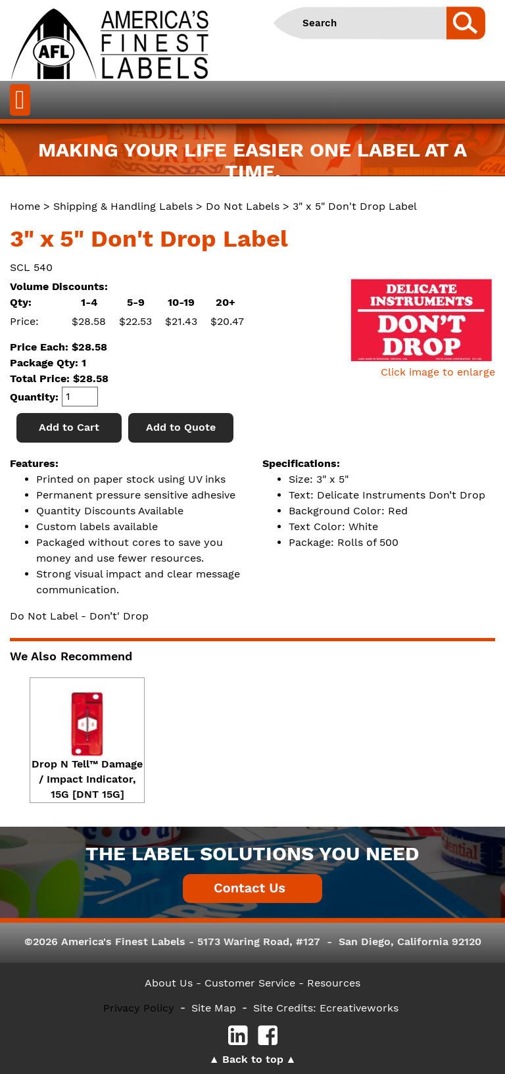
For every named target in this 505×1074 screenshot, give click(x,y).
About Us (169, 983)
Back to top (252, 1059)
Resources (333, 983)
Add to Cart (69, 427)
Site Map (213, 1008)
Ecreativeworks (359, 1008)
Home (25, 206)
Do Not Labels (242, 206)
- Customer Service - (250, 983)
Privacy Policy (138, 1008)
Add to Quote (181, 427)
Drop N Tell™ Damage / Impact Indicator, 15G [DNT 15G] (87, 779)
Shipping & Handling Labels (123, 206)
